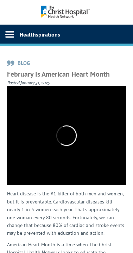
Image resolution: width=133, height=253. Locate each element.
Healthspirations (40, 34)
